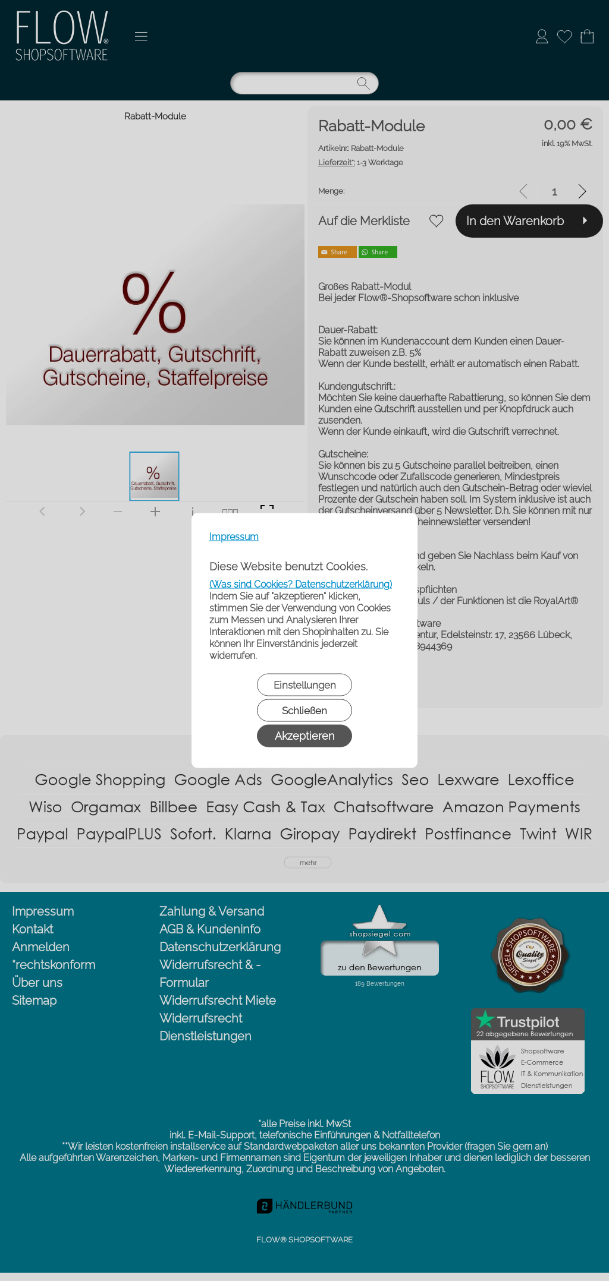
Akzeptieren (304, 736)
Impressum (234, 536)
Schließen (304, 711)
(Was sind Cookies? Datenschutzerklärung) (300, 584)
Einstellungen (305, 685)
